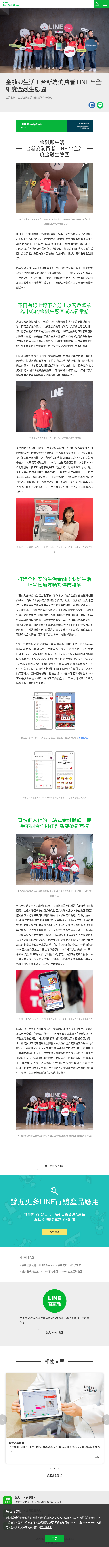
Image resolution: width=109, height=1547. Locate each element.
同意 (54, 1538)
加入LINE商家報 (54, 1332)
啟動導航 (54, 1232)
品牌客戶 (62, 1265)
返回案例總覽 (54, 1475)
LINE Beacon (47, 1265)
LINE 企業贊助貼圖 (72, 1271)
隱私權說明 (46, 1527)
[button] (50, 1468)
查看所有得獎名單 (54, 1166)
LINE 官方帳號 (50, 1271)
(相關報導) (83, 738)
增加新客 (76, 1265)
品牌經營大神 (29, 1265)
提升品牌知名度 (30, 1271)
